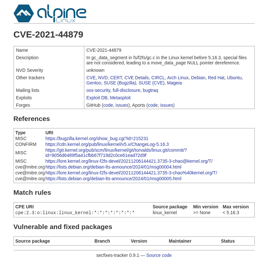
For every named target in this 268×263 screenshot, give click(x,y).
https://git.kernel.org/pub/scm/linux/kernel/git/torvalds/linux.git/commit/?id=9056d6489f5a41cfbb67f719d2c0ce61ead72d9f (116, 153)
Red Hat (216, 77)
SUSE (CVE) (151, 82)
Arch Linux (178, 77)
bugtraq (150, 90)
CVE (91, 77)
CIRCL (158, 77)
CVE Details (137, 77)
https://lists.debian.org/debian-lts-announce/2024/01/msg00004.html (113, 167)
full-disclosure (126, 90)
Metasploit (120, 97)
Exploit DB (97, 97)
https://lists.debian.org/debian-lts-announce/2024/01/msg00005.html (113, 178)
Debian (198, 77)
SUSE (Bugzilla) (120, 82)
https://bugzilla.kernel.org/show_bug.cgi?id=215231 (97, 138)
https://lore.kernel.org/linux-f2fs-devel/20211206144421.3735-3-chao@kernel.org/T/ (129, 161)
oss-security (98, 90)
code (108, 105)
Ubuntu (234, 77)
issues (122, 105)
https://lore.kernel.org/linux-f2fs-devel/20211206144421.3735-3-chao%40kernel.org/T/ (131, 172)
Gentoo (94, 82)
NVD (103, 77)
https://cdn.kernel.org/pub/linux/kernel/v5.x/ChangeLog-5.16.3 (107, 144)
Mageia (174, 82)
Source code (159, 255)
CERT (116, 77)
